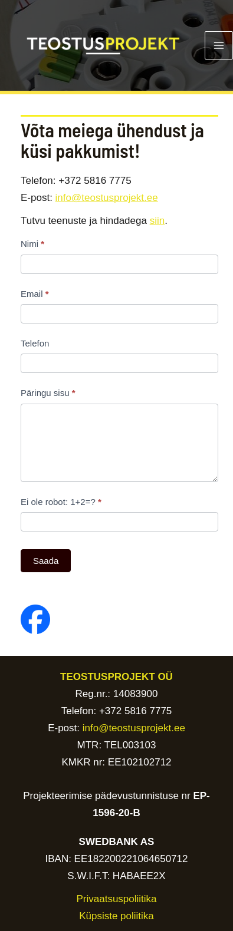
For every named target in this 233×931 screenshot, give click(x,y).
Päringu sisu (48, 393)
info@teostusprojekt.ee (106, 197)
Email (35, 294)
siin (157, 220)
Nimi (32, 244)
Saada (45, 561)
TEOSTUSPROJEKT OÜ (116, 676)
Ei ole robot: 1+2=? (61, 502)
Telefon (35, 343)
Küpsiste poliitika (116, 916)
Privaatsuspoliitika (116, 898)
